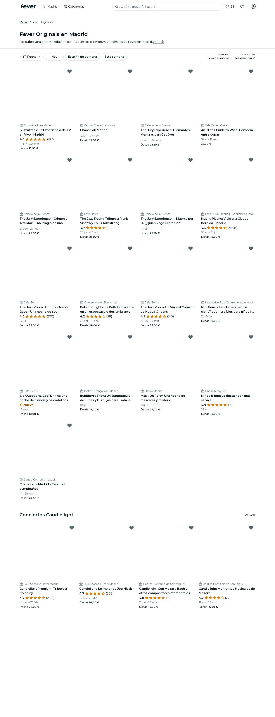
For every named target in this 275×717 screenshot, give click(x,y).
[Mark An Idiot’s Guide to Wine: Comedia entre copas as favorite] (251, 72)
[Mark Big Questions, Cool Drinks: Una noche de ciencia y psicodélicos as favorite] (69, 338)
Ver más (158, 42)
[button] (43, 23)
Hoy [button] (56, 57)
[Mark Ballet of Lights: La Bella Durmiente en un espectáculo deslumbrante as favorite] (130, 249)
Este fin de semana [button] (85, 57)
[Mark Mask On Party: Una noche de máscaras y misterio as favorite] (190, 338)
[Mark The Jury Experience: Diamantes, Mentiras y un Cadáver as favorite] (190, 72)
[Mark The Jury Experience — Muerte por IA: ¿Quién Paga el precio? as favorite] (190, 161)
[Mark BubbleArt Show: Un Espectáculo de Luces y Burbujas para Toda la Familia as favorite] (130, 338)
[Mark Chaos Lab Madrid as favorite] (130, 72)
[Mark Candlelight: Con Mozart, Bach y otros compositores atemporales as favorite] (191, 529)
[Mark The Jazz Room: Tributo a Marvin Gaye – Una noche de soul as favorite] (69, 249)
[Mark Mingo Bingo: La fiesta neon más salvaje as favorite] (251, 338)
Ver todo (250, 516)
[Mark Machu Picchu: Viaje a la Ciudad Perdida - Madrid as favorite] (251, 161)
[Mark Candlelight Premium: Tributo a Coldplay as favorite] (71, 529)
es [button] (230, 6)
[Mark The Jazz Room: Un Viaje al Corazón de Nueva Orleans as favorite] (190, 249)
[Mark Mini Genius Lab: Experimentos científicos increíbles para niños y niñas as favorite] (251, 249)
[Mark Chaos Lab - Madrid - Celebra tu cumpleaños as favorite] (69, 426)
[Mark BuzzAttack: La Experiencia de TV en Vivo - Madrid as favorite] (69, 72)
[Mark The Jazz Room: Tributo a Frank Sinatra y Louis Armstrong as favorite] (130, 161)
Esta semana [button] (117, 57)
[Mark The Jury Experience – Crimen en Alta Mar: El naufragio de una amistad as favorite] (69, 161)
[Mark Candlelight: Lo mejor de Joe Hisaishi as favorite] (131, 529)
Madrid (24, 22)
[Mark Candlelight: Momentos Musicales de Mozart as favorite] (251, 529)
